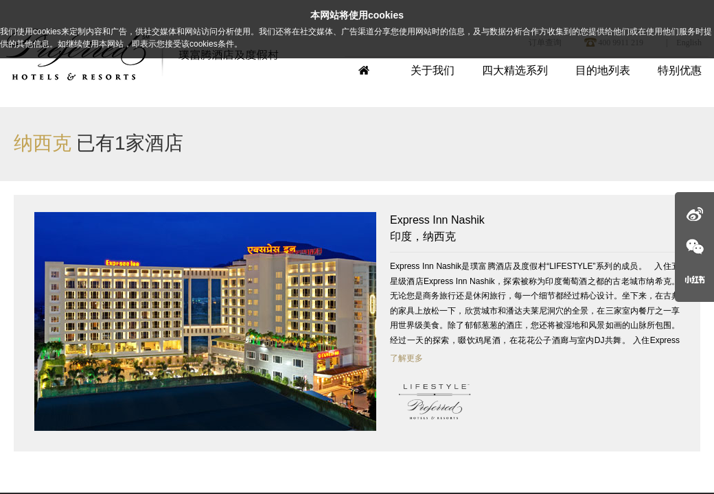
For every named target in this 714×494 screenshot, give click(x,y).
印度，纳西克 (535, 227)
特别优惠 (680, 70)
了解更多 (406, 358)
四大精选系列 (515, 70)
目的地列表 (602, 70)
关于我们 (432, 70)
